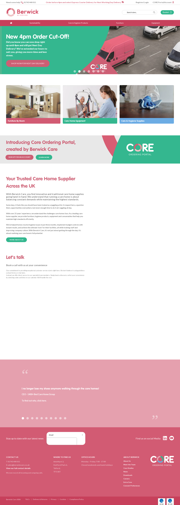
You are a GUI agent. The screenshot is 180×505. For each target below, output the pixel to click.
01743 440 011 (30, 2)
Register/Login (142, 2)
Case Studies (128, 468)
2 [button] (79, 71)
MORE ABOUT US (16, 240)
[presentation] (62, 441)
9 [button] (60, 418)
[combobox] (139, 12)
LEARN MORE (44, 157)
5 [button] (93, 71)
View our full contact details (18, 468)
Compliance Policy (76, 499)
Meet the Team (129, 465)
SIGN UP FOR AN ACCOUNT (19, 157)
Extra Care (127, 482)
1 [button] (75, 71)
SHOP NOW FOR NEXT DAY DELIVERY (27, 63)
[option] (90, 50)
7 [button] (103, 71)
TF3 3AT (57, 471)
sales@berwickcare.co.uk (19, 465)
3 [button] (84, 71)
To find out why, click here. (34, 400)
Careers (126, 479)
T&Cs (27, 499)
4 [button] (89, 71)
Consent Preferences (131, 486)
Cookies (63, 499)
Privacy (53, 499)
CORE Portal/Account (162, 2)
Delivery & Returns (40, 499)
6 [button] (98, 71)
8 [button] (56, 418)
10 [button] (65, 418)
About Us (127, 461)
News (125, 472)
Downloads (127, 475)
